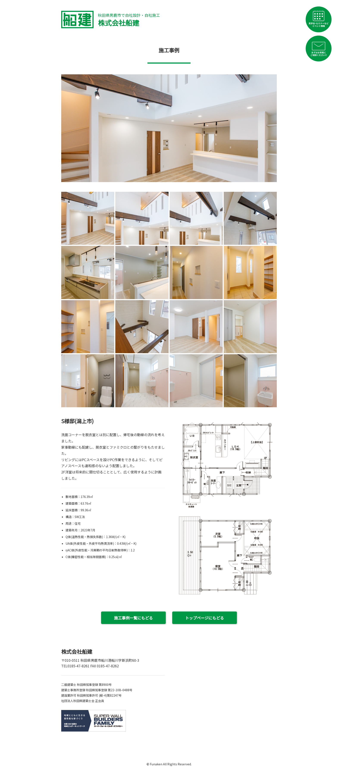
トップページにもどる (204, 618)
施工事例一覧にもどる (133, 618)
